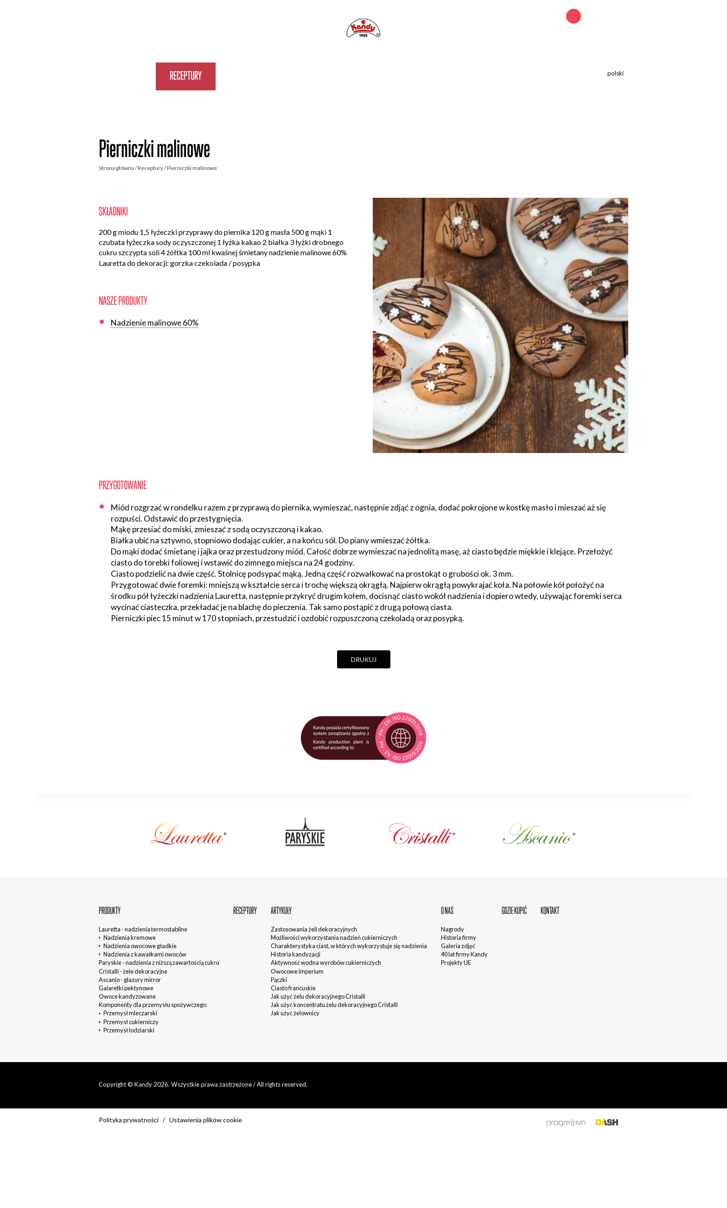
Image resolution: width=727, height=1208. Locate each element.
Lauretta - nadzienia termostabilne (143, 929)
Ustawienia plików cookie (205, 1120)
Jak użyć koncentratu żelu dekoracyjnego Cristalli (334, 1004)
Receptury (186, 75)
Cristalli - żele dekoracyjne (133, 971)
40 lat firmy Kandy (464, 954)
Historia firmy (458, 937)
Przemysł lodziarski (128, 1030)
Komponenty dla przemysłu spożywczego (152, 1004)
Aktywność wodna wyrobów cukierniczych (326, 962)
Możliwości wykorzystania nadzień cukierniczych (334, 937)
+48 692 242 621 (605, 17)
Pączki (279, 979)
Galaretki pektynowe (126, 988)
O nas (293, 75)
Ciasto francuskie (293, 988)
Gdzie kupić (347, 75)
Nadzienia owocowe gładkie (140, 946)
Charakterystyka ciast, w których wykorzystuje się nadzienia (349, 946)
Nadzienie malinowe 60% (154, 322)
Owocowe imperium (297, 971)
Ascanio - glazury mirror (130, 979)
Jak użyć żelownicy (295, 1013)
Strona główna (116, 167)
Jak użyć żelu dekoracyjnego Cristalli (318, 996)
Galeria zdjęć (458, 946)
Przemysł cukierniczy (131, 1022)
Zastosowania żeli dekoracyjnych (314, 929)
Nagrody (452, 929)
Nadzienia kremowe (129, 937)
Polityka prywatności (129, 1120)
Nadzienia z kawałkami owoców (144, 954)
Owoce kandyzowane (127, 996)
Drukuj (363, 659)
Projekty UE (456, 962)
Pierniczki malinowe (192, 167)
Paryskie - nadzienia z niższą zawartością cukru (159, 962)
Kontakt (403, 75)
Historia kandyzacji (295, 954)
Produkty (127, 75)
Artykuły (243, 75)
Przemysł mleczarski (130, 1013)
